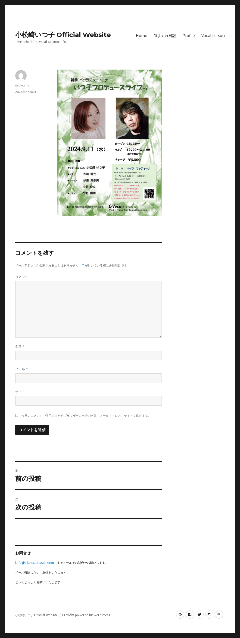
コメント (21, 277)
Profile (188, 36)
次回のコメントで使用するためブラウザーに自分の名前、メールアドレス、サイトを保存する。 (86, 416)
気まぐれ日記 (165, 36)
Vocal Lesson (213, 36)
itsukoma (22, 85)
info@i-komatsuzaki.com (34, 563)
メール (21, 369)
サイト (20, 392)
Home (141, 36)
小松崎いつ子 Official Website (63, 35)
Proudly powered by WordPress (86, 615)
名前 (20, 347)
